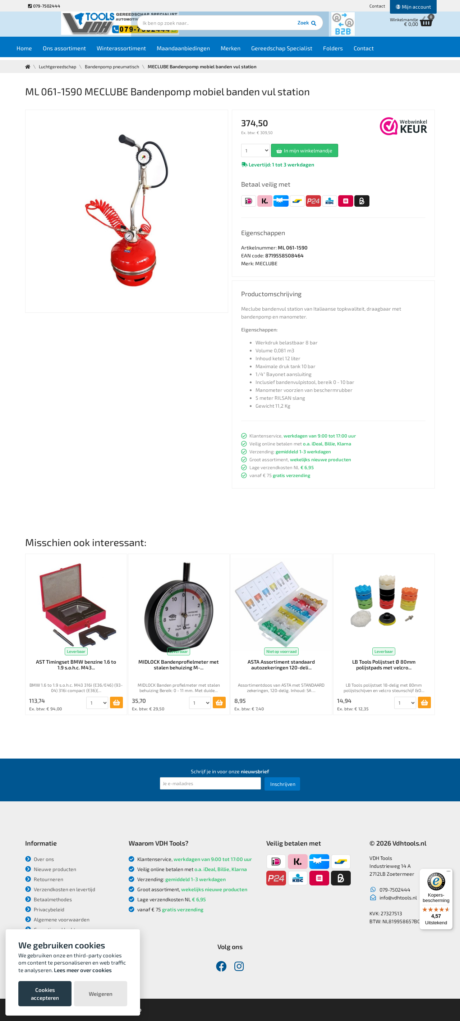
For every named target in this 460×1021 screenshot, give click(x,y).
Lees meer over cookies (83, 970)
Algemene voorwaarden (57, 919)
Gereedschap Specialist (295, 50)
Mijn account (413, 7)
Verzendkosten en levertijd (60, 889)
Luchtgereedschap (58, 66)
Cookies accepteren (45, 993)
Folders (347, 50)
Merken (244, 50)
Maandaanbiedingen (197, 50)
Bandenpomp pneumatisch (115, 66)
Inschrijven (282, 784)
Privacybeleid (44, 909)
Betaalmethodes (48, 899)
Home (38, 50)
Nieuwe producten (50, 869)
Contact (377, 5)
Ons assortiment (78, 50)
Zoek (279, 27)
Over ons (39, 859)
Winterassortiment (135, 50)
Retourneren (44, 879)
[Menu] (448, 873)
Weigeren (100, 993)
